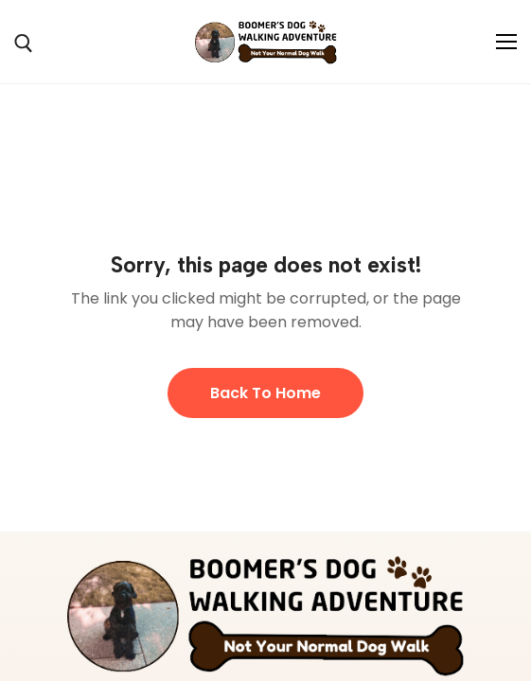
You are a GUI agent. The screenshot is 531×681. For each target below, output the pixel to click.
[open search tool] (23, 43)
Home (34, 167)
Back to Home (265, 393)
